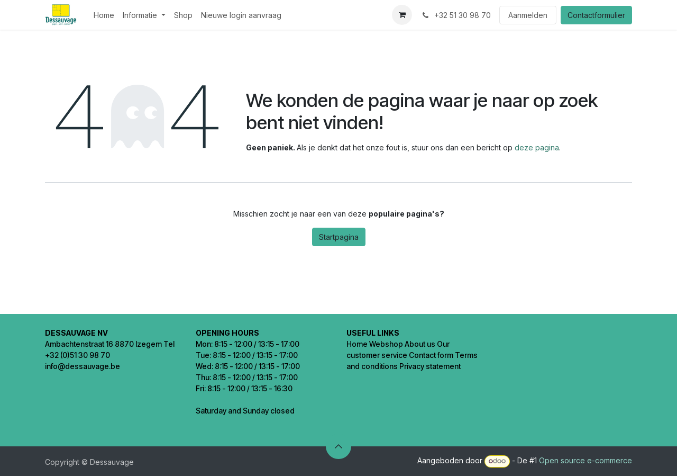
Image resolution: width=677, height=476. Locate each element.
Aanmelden (527, 15)
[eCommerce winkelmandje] (402, 15)
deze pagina (537, 147)
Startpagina (339, 236)
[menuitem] (103, 15)
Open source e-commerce (585, 460)
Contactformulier (596, 15)
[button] (338, 446)
